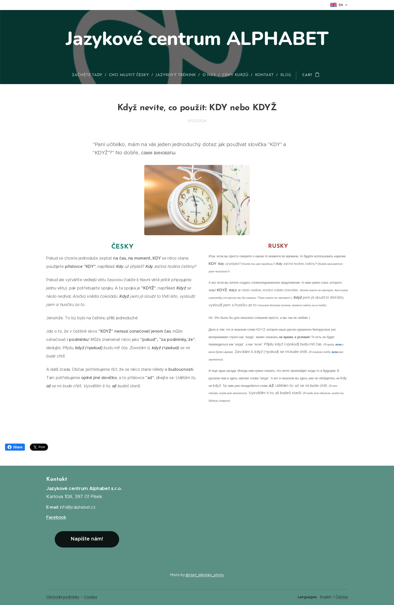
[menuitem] (91, 75)
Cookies (90, 597)
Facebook (56, 517)
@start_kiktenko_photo (205, 575)
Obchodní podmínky (62, 597)
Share (15, 447)
